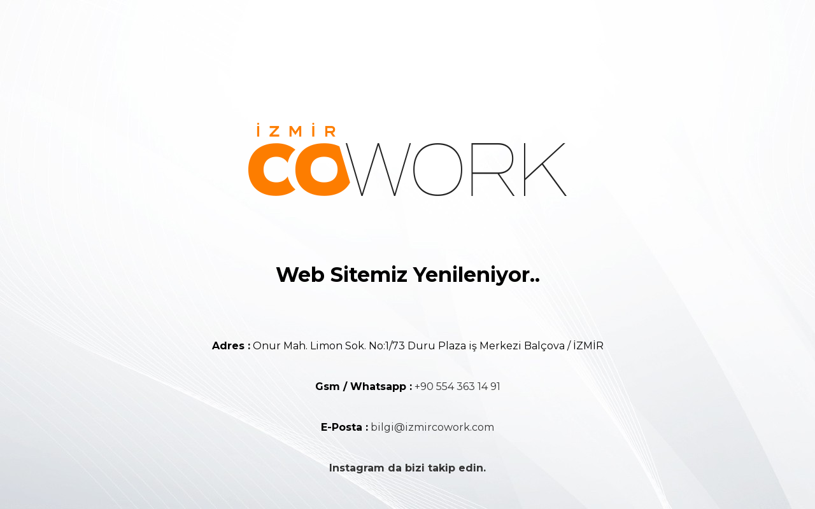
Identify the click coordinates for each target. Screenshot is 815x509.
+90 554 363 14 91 (457, 386)
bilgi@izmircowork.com (432, 427)
